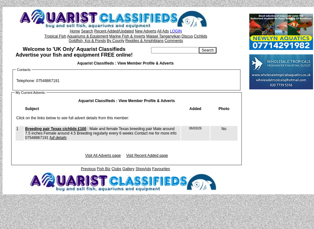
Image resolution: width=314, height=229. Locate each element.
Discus (187, 36)
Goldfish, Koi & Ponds (87, 40)
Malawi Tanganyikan (163, 36)
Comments (173, 40)
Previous (88, 169)
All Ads (163, 31)
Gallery (128, 169)
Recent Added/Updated (114, 31)
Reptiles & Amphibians (144, 40)
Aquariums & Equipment (87, 36)
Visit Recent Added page (147, 155)
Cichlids (200, 36)
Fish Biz (104, 169)
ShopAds (143, 169)
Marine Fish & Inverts (127, 36)
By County (115, 40)
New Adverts (145, 31)
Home (75, 31)
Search (87, 31)
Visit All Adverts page (103, 155)
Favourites (161, 169)
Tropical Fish (55, 36)
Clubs (116, 169)
